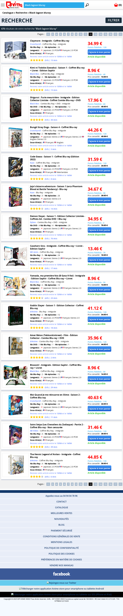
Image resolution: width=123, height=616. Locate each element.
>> (120, 34)
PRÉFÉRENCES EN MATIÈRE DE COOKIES (61, 559)
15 (105, 34)
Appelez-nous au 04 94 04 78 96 (61, 495)
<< (48, 34)
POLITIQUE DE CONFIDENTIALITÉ (61, 547)
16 (110, 34)
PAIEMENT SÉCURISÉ (61, 530)
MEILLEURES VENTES (61, 513)
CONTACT (61, 501)
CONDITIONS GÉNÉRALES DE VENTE (61, 536)
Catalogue (7, 12)
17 (115, 34)
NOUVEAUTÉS (61, 518)
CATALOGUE (61, 507)
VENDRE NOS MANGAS (61, 565)
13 (95, 34)
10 (80, 34)
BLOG (61, 524)
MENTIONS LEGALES (61, 542)
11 (85, 34)
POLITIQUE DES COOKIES (62, 553)
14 (100, 34)
